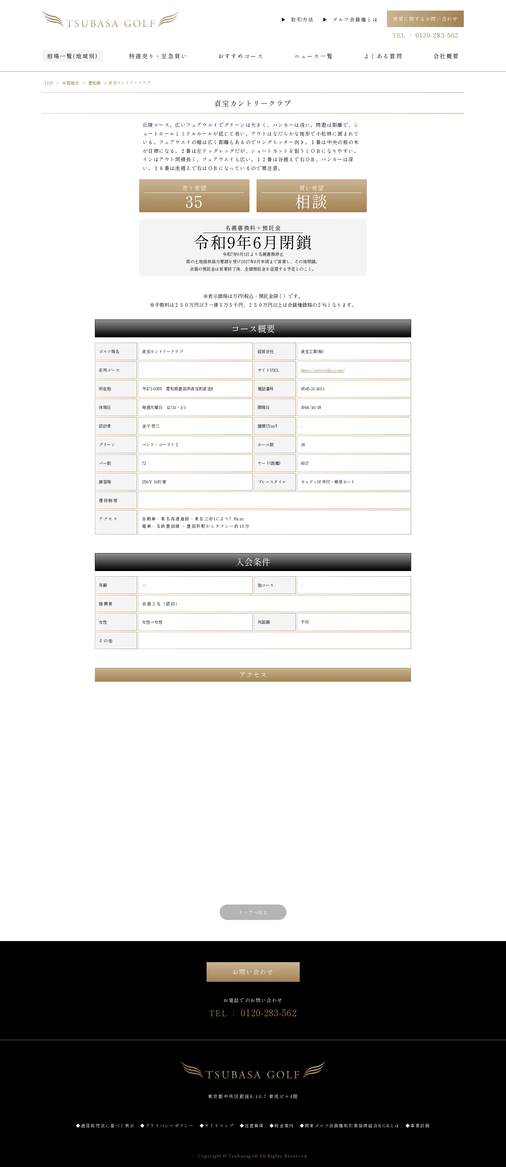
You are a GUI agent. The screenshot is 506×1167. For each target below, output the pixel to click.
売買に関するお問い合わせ (425, 18)
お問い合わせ (253, 971)
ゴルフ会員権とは (355, 19)
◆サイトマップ (217, 1125)
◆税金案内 (282, 1125)
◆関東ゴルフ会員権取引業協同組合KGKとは (350, 1125)
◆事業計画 (418, 1125)
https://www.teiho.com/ (323, 370)
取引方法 (302, 19)
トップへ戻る (253, 912)
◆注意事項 (252, 1125)
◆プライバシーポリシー (167, 1125)
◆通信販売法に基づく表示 (105, 1125)
